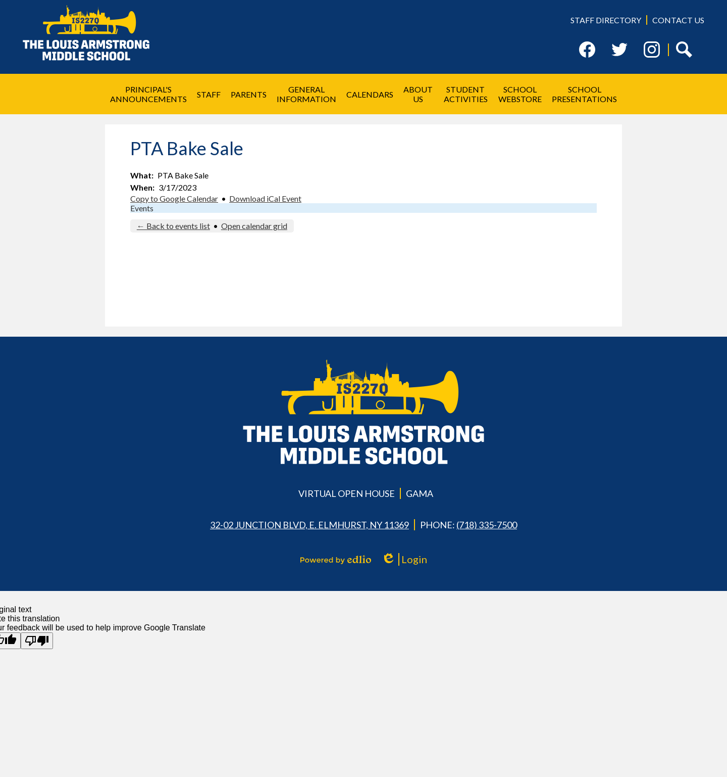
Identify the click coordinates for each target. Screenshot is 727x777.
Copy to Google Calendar (174, 198)
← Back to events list (173, 226)
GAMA (419, 493)
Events (141, 208)
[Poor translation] (37, 640)
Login (404, 559)
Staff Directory (605, 20)
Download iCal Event (265, 198)
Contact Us (678, 20)
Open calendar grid (254, 226)
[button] (148, 94)
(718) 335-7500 (486, 524)
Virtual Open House (346, 493)
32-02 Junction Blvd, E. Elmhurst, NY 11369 (309, 524)
